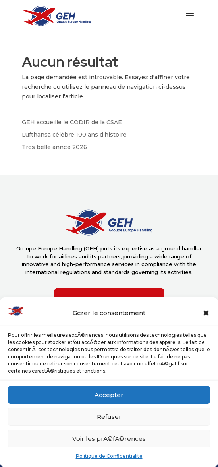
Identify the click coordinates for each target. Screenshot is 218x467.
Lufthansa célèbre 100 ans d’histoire (74, 134)
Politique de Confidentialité (109, 456)
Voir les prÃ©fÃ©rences (109, 438)
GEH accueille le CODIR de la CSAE (72, 122)
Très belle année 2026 (54, 146)
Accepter (109, 395)
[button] (206, 313)
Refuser (109, 416)
